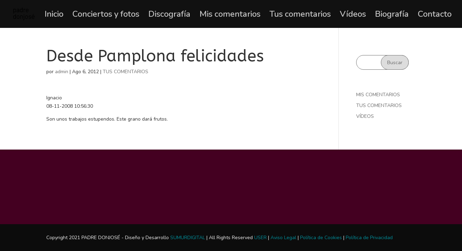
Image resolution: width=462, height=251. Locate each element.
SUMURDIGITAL (187, 237)
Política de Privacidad (369, 237)
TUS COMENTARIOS (125, 71)
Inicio (54, 16)
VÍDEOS (365, 116)
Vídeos (353, 16)
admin (61, 71)
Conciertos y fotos (105, 16)
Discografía (169, 16)
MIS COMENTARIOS (378, 94)
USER (260, 237)
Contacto (435, 16)
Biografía (392, 16)
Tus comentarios (300, 16)
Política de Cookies (321, 237)
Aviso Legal (283, 237)
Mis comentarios (229, 16)
